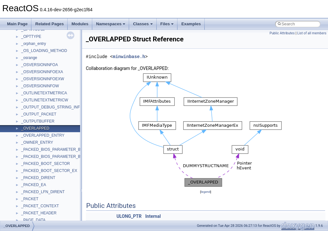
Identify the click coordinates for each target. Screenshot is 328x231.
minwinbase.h (129, 57)
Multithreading (23, 105)
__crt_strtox (31, 197)
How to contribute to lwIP (32, 56)
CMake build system (28, 63)
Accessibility (31, 204)
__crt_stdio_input (35, 183)
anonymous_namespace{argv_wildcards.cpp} (59, 218)
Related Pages (49, 23)
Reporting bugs (24, 84)
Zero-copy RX (23, 91)
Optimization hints (26, 112)
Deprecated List (24, 148)
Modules (79, 23)
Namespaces (111, 23)
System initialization (28, 98)
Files (167, 23)
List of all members (311, 33)
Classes (142, 23)
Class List (24, 176)
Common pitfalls (24, 70)
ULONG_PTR (129, 216)
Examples (191, 23)
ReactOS (13, 35)
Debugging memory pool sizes (36, 77)
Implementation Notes (29, 119)
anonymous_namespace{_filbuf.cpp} (52, 211)
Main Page (17, 23)
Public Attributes (282, 33)
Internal (152, 216)
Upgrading (20, 42)
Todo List (18, 141)
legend (205, 191)
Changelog (20, 49)
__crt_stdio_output (37, 190)
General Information (28, 134)
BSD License (22, 126)
